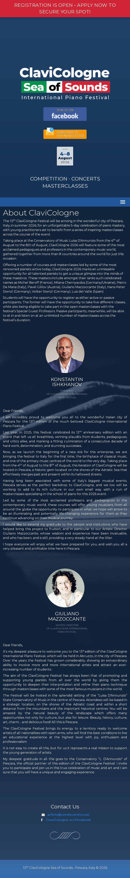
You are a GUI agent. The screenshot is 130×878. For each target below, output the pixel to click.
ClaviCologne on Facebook (68, 820)
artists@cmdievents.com (68, 815)
